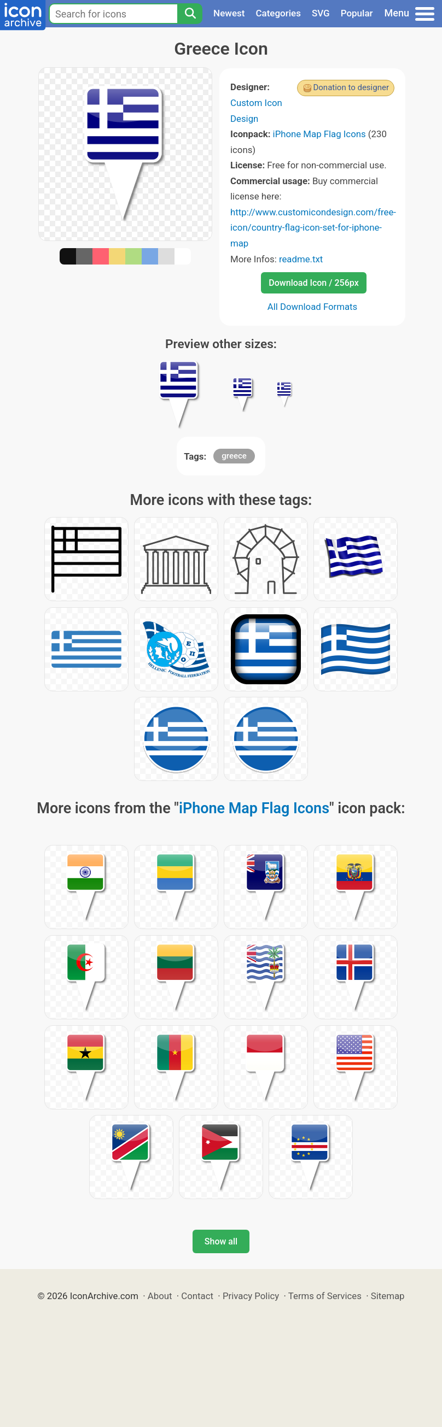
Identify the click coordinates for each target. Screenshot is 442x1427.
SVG (321, 13)
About (160, 1295)
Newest (229, 13)
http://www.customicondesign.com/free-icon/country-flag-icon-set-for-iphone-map (313, 228)
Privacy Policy (251, 1295)
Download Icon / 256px (313, 283)
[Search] (189, 13)
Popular (357, 13)
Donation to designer (351, 87)
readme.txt (301, 259)
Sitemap (388, 1295)
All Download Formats (312, 306)
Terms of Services (325, 1295)
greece (234, 456)
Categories (278, 13)
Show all (221, 1241)
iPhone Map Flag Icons (319, 133)
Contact (197, 1295)
